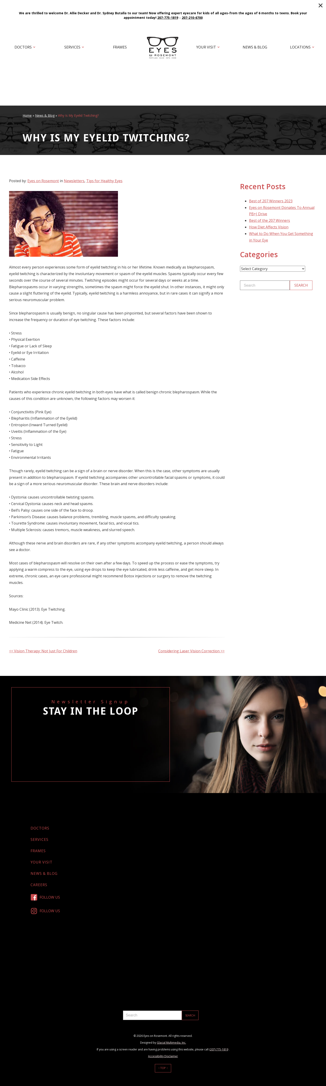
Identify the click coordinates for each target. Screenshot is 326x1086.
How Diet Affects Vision (268, 227)
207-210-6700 (192, 17)
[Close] (320, 5)
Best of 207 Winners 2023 (270, 200)
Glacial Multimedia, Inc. (171, 1043)
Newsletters (74, 180)
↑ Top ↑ (163, 1068)
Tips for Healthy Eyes (104, 180)
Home (27, 115)
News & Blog (255, 47)
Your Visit (206, 47)
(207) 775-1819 (218, 1049)
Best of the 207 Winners (269, 220)
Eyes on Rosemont (43, 180)
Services (72, 47)
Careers (39, 884)
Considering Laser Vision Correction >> (191, 650)
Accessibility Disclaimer (163, 1056)
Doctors (23, 47)
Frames (120, 47)
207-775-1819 (167, 17)
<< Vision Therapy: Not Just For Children (43, 650)
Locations (300, 47)
